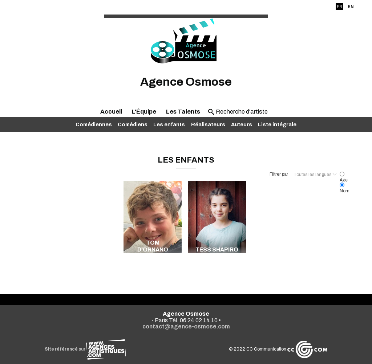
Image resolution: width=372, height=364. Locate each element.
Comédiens (132, 124)
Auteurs (241, 124)
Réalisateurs (208, 124)
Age (344, 177)
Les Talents (183, 112)
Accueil (111, 112)
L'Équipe (144, 112)
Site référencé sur (85, 349)
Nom (344, 188)
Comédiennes (94, 124)
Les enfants (169, 124)
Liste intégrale (277, 124)
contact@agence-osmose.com (186, 326)
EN (350, 6)
